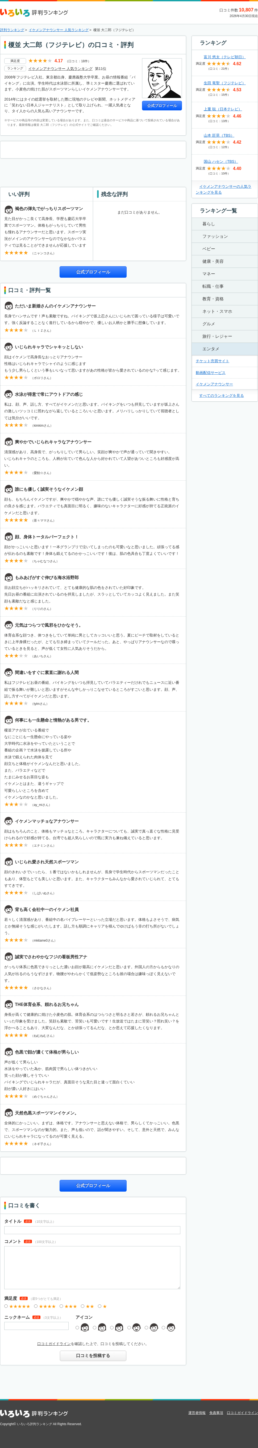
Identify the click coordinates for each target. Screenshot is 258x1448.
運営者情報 (197, 1413)
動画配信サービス (211, 373)
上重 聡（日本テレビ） (223, 109)
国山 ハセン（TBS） (221, 161)
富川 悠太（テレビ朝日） (225, 57)
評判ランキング (12, 30)
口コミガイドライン (54, 1344)
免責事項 (216, 1413)
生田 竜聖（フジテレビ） (225, 83)
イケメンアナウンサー (214, 384)
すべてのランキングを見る (221, 395)
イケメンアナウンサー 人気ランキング (59, 30)
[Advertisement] (93, 172)
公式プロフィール (162, 105)
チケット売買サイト (212, 361)
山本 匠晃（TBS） (219, 135)
